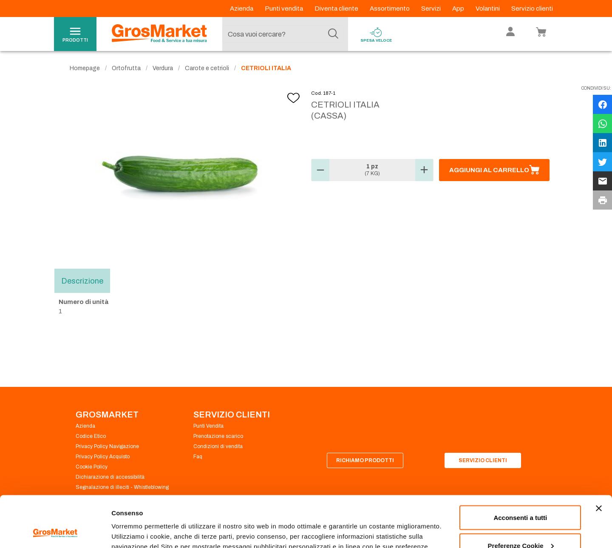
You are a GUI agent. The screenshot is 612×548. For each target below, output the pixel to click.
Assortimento (390, 8)
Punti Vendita (208, 426)
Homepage (85, 68)
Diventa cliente (337, 8)
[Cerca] (333, 34)
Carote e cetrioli (207, 68)
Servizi (431, 8)
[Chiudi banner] (599, 460)
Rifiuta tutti (520, 525)
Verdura (163, 68)
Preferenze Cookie (139, 521)
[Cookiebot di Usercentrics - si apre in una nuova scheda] (55, 531)
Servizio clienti (532, 8)
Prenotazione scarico (218, 436)
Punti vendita (284, 8)
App (458, 8)
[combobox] (283, 34)
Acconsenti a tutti (520, 469)
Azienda (242, 8)
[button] (320, 170)
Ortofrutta (126, 68)
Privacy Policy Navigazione (107, 446)
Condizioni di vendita (218, 446)
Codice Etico (91, 436)
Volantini (488, 8)
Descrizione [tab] (82, 280)
